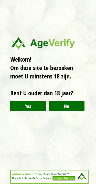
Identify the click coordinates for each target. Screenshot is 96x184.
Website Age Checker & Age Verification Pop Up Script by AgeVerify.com (89, 182)
